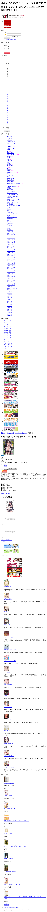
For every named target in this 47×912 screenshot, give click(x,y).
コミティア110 (11, 268)
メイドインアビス (9, 637)
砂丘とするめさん (9, 833)
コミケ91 (9, 298)
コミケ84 (9, 309)
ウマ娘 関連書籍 (8, 743)
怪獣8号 (6, 696)
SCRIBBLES (7, 730)
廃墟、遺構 (10, 212)
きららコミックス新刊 (10, 661)
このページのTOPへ (6, 540)
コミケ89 (9, 301)
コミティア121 (11, 251)
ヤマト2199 (7, 672)
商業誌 (5, 466)
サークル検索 (10, 433)
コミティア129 (11, 238)
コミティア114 (11, 262)
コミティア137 (11, 143)
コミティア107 (11, 273)
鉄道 (8, 210)
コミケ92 (9, 296)
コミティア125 (11, 244)
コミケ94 (9, 293)
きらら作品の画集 (9, 756)
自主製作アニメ (11, 223)
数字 (6, 348)
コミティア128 (11, 239)
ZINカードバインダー (10, 767)
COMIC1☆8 (10, 228)
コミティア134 (11, 233)
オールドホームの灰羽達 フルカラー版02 (15, 846)
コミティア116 (11, 259)
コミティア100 (11, 285)
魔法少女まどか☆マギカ (13, 205)
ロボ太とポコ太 (8, 795)
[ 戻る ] (3, 541)
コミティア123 (11, 247)
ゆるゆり (9, 215)
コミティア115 (11, 260)
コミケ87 (9, 304)
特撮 (8, 220)
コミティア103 (11, 280)
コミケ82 (9, 312)
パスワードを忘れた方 (10, 39)
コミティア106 (11, 275)
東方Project (10, 218)
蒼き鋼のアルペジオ (9, 586)
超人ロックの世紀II (9, 858)
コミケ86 (9, 306)
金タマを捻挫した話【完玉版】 (12, 884)
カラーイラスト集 (12, 213)
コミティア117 (11, 257)
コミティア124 (11, 246)
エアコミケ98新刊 (12, 288)
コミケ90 (9, 299)
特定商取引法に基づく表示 (11, 907)
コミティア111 (11, 267)
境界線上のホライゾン (13, 199)
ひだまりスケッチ (12, 217)
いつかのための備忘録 (10, 871)
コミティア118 (11, 255)
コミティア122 (11, 249)
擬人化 (9, 209)
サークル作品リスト (21, 433)
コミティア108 (11, 272)
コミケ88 (9, 302)
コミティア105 (11, 276)
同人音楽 (9, 225)
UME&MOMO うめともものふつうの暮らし (16, 821)
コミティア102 (11, 281)
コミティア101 (11, 283)
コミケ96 (9, 289)
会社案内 (6, 904)
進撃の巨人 (10, 197)
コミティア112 (11, 265)
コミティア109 (11, 270)
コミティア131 (11, 234)
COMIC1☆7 (10, 230)
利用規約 (6, 905)
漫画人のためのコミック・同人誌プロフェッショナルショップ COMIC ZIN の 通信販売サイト (23, 6)
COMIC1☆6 (10, 231)
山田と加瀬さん (8, 599)
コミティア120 (11, 252)
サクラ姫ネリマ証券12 (10, 808)
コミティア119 (11, 254)
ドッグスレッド (8, 707)
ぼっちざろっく (8, 611)
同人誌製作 (10, 204)
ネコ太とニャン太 (9, 783)
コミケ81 (9, 314)
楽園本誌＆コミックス (10, 650)
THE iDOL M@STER (12, 196)
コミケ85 (9, 307)
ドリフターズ (7, 719)
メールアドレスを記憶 (12, 36)
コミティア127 (11, 241)
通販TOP (3, 433)
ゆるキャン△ (7, 624)
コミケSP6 (10, 286)
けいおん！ (10, 207)
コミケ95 (9, 291)
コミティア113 (11, 264)
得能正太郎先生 (8, 684)
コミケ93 (9, 294)
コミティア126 (11, 243)
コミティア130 (11, 236)
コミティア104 (11, 278)
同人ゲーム (10, 221)
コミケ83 (9, 310)
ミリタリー (10, 176)
